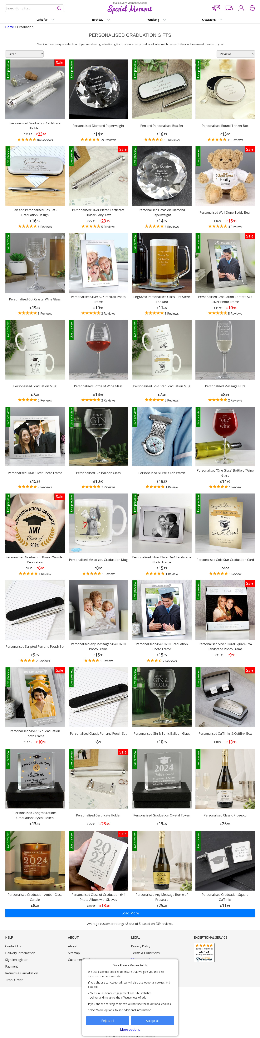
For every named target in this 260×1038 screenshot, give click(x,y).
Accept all (152, 1021)
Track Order (14, 980)
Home (9, 27)
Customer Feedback (82, 960)
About (72, 946)
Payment (11, 966)
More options (130, 1029)
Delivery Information (20, 953)
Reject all (107, 1021)
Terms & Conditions (145, 953)
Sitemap (74, 953)
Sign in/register (16, 960)
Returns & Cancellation (21, 973)
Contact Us (13, 946)
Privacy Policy (140, 946)
